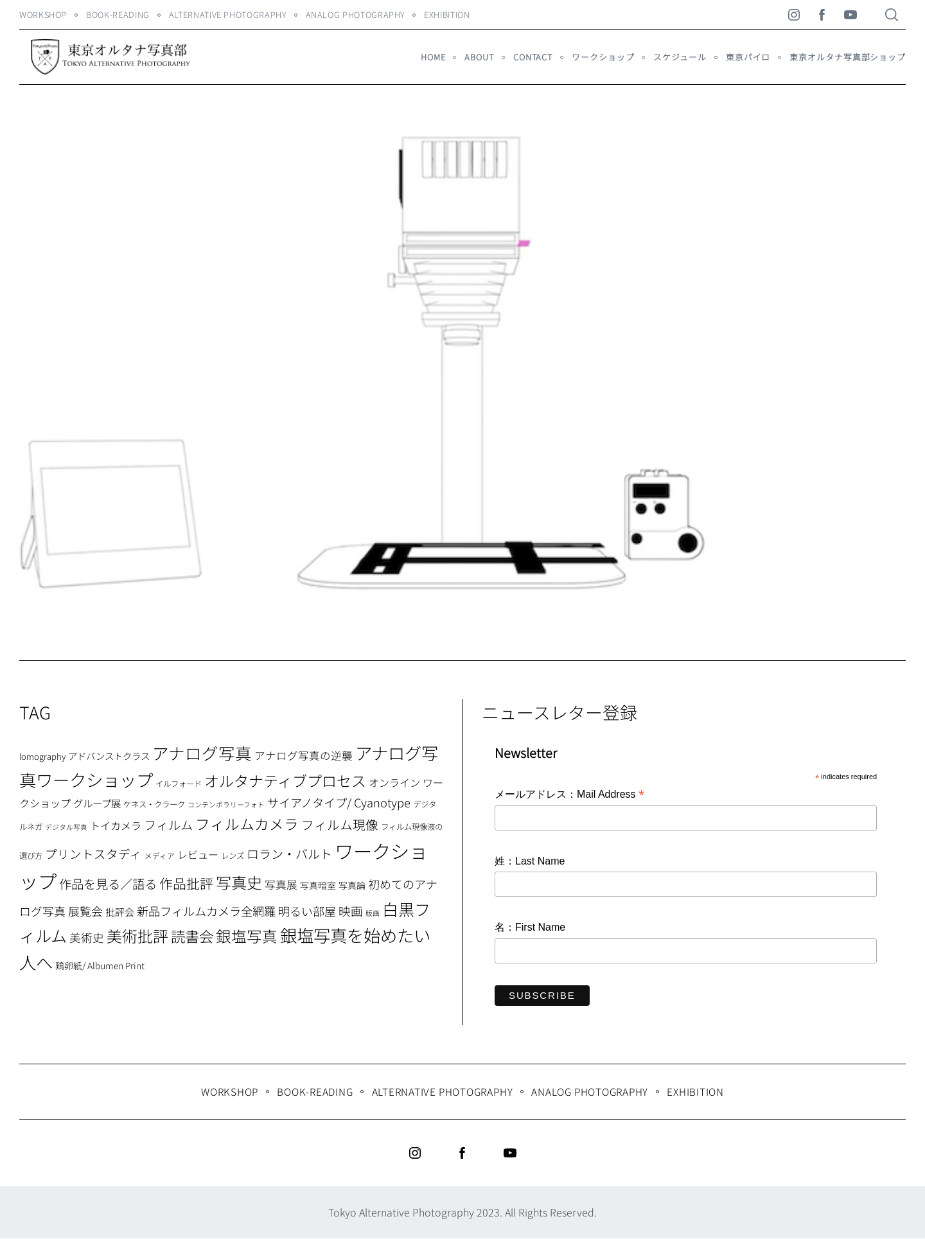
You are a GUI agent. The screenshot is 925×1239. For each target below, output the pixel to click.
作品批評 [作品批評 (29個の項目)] (186, 883)
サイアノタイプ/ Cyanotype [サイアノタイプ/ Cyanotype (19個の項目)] (338, 802)
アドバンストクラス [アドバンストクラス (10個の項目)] (109, 755)
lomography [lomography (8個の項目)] (42, 756)
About (478, 57)
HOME (433, 57)
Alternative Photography (227, 14)
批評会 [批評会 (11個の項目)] (119, 911)
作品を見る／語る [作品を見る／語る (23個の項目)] (108, 883)
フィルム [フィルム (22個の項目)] (168, 825)
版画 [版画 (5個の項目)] (373, 913)
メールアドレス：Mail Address (569, 795)
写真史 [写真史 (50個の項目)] (239, 882)
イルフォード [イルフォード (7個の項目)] (178, 783)
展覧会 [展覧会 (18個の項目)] (85, 910)
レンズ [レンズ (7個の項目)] (232, 855)
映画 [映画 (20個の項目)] (351, 910)
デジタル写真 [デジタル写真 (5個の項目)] (66, 827)
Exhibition (447, 14)
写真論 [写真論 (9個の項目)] (352, 885)
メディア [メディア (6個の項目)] (160, 855)
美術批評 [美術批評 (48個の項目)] (137, 935)
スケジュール (679, 57)
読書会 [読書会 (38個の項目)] (192, 936)
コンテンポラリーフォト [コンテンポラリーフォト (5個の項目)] (226, 804)
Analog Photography (355, 14)
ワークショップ (603, 57)
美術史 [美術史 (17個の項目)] (86, 937)
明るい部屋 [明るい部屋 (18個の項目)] (307, 910)
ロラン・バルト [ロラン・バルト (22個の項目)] (289, 854)
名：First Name (530, 927)
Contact (532, 57)
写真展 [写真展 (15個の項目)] (281, 884)
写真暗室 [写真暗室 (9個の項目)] (318, 885)
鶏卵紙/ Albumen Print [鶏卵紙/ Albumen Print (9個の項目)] (100, 965)
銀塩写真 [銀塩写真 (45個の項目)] (247, 936)
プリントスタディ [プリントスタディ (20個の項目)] (93, 853)
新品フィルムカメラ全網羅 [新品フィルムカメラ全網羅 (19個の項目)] (206, 910)
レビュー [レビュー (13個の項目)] (197, 854)
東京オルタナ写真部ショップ (847, 57)
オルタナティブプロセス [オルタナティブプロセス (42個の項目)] (285, 780)
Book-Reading (118, 14)
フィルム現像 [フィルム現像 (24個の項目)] (339, 824)
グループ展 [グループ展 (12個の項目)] (97, 803)
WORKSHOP (43, 14)
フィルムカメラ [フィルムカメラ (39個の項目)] (247, 823)
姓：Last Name (530, 861)
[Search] (891, 15)
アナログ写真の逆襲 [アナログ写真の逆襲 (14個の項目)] (303, 755)
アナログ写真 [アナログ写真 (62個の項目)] (202, 752)
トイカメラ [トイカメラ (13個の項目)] (115, 825)
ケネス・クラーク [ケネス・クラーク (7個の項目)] (154, 804)
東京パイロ (748, 57)
